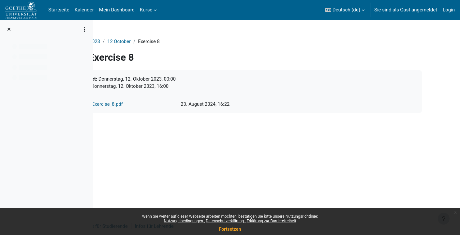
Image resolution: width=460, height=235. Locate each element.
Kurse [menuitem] (146, 10)
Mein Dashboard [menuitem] (117, 10)
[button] (345, 10)
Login (449, 10)
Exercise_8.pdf (141, 105)
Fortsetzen (230, 229)
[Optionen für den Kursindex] (84, 29)
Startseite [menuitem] (58, 10)
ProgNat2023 (120, 41)
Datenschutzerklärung (225, 221)
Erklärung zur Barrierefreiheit (271, 221)
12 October (154, 41)
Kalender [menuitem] (84, 10)
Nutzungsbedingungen (184, 221)
